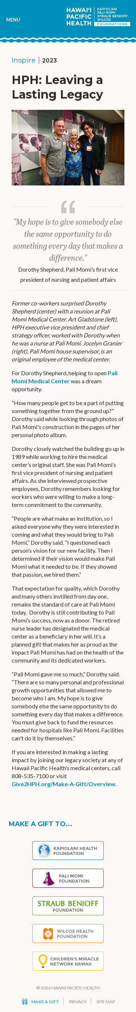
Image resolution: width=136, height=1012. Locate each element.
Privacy (77, 1001)
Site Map (105, 1001)
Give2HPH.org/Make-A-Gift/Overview (63, 783)
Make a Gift (40, 1001)
